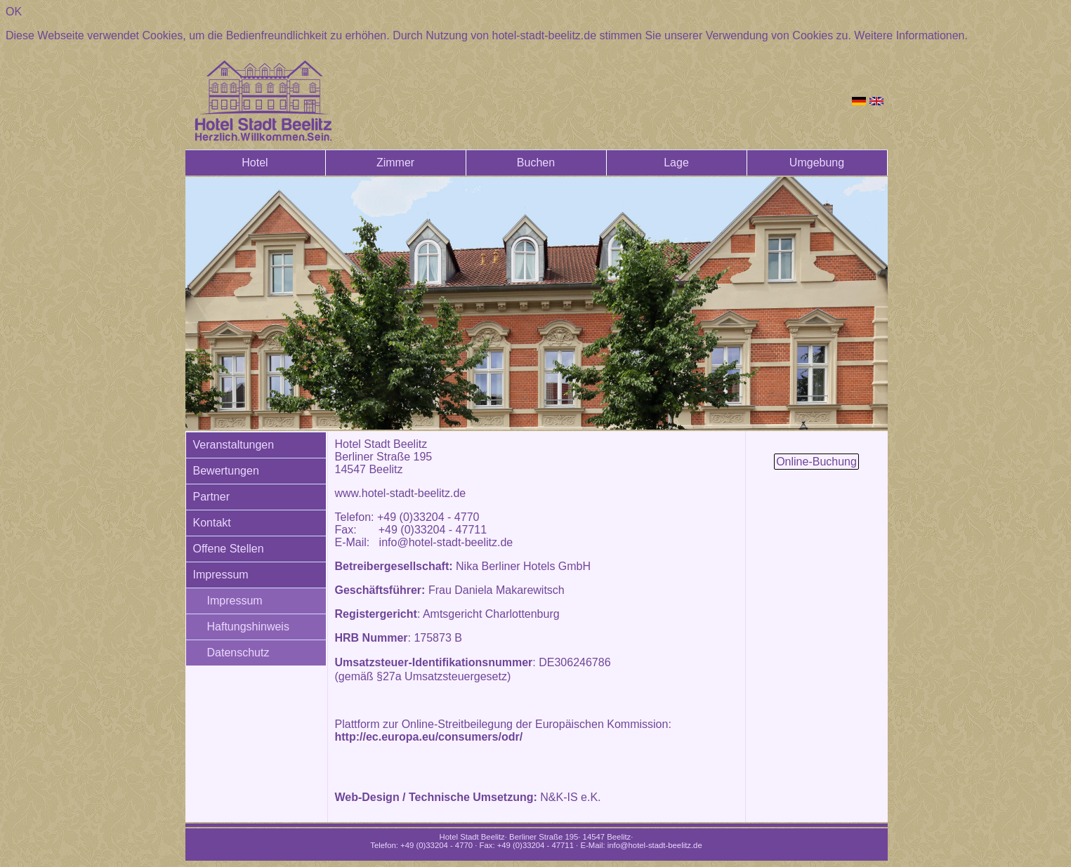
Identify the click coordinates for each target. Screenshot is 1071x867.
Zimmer (395, 162)
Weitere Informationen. (911, 35)
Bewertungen (226, 471)
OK (14, 12)
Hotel (255, 162)
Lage (676, 162)
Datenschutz (238, 652)
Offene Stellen (228, 549)
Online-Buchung (816, 462)
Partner (211, 497)
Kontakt (212, 523)
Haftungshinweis (248, 627)
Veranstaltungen (234, 445)
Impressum (221, 575)
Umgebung (816, 162)
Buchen (536, 162)
